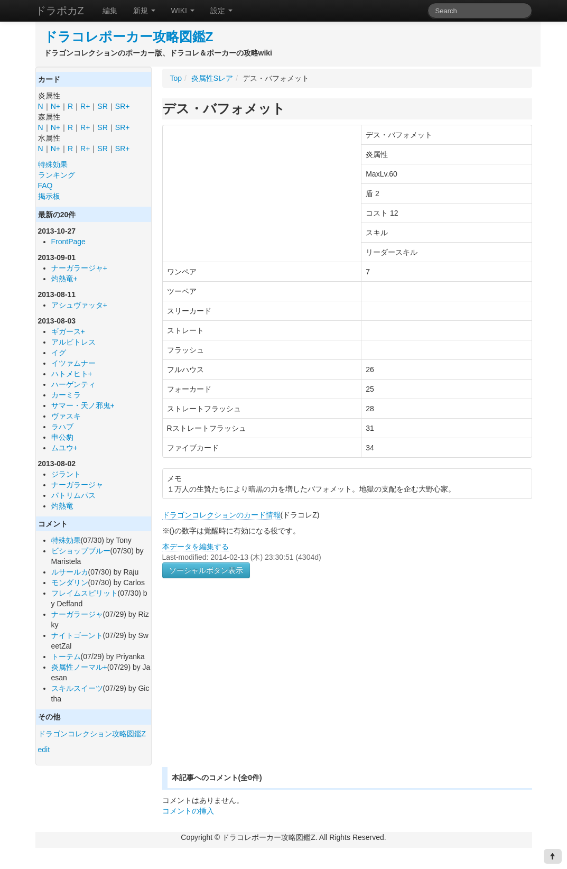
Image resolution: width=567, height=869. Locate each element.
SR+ (122, 106)
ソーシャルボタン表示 (206, 570)
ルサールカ (69, 572)
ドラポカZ (59, 10)
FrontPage (68, 241)
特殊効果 (53, 164)
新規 (144, 10)
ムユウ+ (64, 447)
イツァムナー (73, 363)
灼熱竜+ (64, 278)
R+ (85, 106)
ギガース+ (68, 331)
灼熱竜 (62, 506)
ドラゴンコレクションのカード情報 (221, 515)
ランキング (56, 175)
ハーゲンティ (73, 384)
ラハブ (62, 426)
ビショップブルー (80, 551)
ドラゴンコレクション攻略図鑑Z (92, 733)
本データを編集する (195, 546)
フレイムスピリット (84, 593)
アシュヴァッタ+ (79, 305)
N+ (55, 106)
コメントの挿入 (188, 811)
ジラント (66, 474)
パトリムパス (73, 495)
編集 (110, 10)
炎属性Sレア (212, 78)
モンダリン (69, 582)
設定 (221, 10)
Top (176, 78)
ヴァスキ (66, 416)
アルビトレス (73, 342)
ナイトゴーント (77, 635)
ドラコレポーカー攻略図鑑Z (128, 37)
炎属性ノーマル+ (79, 667)
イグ (58, 352)
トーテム (66, 656)
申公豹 (62, 437)
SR (102, 106)
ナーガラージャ (77, 484)
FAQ (45, 185)
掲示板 (49, 196)
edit (44, 749)
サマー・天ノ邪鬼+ (83, 405)
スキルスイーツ (77, 688)
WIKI (182, 10)
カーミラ (66, 395)
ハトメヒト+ (71, 373)
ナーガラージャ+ (79, 268)
